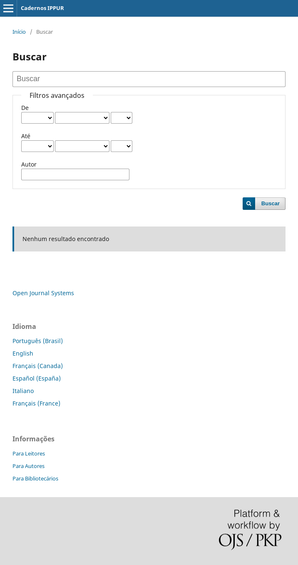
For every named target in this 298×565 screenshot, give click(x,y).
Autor (29, 164)
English (22, 353)
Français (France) (36, 403)
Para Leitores (28, 453)
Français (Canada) (37, 366)
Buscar (270, 203)
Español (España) (36, 378)
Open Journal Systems (43, 293)
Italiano (23, 391)
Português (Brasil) (37, 341)
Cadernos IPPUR (42, 8)
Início (19, 31)
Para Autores (28, 466)
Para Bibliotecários (35, 478)
